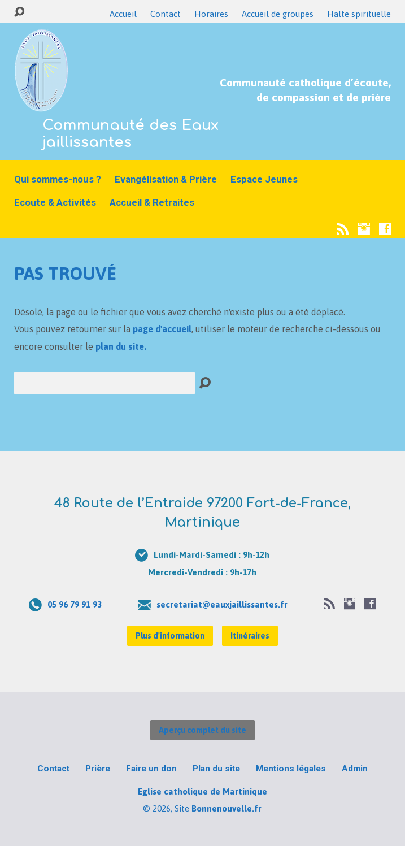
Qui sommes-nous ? (57, 179)
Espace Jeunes (264, 179)
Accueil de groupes (277, 14)
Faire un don (151, 768)
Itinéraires (249, 635)
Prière (97, 768)
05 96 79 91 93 (74, 604)
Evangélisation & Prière (166, 179)
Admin (355, 768)
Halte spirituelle (359, 14)
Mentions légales (291, 768)
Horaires (211, 14)
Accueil (123, 14)
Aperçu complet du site (202, 730)
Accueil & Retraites (152, 202)
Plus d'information (170, 635)
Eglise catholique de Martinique (202, 791)
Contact (165, 14)
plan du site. (120, 346)
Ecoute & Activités (55, 202)
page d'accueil (162, 329)
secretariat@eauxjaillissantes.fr (222, 604)
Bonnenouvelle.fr (226, 808)
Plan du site (216, 768)
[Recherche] (104, 383)
